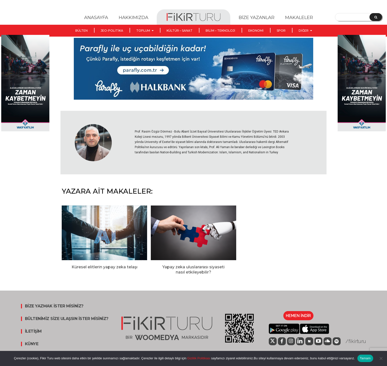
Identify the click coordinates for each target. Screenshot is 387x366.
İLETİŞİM (33, 331)
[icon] (273, 342)
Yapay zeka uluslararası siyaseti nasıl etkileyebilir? (193, 269)
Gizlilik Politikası (198, 358)
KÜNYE (32, 344)
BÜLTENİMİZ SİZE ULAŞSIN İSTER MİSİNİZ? (66, 319)
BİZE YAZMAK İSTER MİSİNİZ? (54, 306)
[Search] (375, 17)
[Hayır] (380, 358)
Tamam (365, 358)
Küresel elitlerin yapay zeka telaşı (104, 267)
